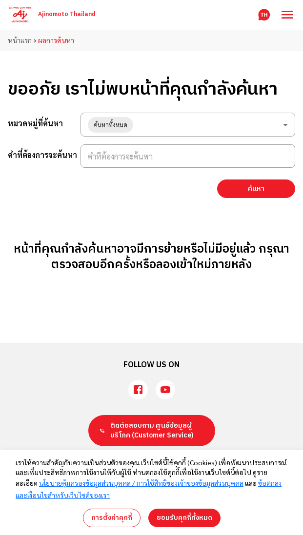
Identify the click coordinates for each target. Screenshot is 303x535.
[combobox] (188, 124)
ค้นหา (256, 188)
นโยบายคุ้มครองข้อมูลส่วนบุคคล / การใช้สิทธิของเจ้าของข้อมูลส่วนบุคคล (141, 482)
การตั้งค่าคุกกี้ (111, 517)
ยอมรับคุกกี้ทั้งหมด (184, 517)
